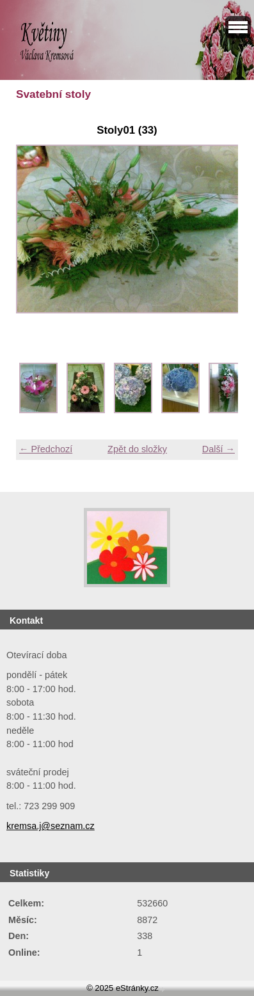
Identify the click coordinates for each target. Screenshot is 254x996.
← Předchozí (45, 449)
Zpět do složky (137, 449)
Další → (218, 449)
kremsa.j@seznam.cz (50, 826)
